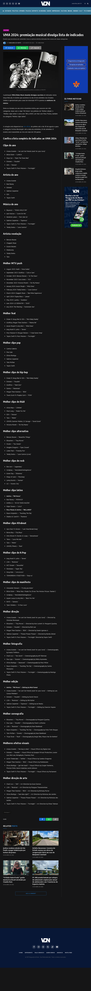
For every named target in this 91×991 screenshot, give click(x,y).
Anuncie (60, 952)
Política (15, 11)
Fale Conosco (39, 952)
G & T (81, 11)
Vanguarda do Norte (15, 42)
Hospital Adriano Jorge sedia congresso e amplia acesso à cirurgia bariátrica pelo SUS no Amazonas (81, 174)
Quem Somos (50, 952)
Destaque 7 (7, 812)
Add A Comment (31, 893)
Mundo (75, 11)
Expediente (28, 952)
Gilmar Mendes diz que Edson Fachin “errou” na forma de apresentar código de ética (81, 142)
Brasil (70, 11)
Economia (42, 11)
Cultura (64, 11)
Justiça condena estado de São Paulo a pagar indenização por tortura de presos (14, 850)
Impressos (56, 11)
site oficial (26, 126)
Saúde (49, 11)
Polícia (28, 11)
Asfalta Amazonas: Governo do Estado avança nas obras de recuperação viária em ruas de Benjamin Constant (43, 851)
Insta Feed (68, 952)
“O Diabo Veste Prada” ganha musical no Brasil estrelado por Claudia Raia (14, 879)
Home (21, 952)
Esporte (35, 11)
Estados (8, 11)
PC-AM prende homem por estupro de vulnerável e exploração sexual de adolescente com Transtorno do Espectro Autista (45, 880)
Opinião (22, 11)
